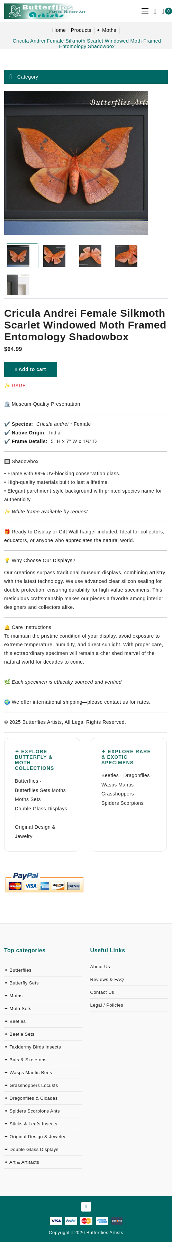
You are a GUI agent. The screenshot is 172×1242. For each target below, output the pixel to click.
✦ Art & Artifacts (21, 1162)
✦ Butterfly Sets (21, 983)
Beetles (110, 775)
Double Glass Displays (41, 808)
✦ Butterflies (17, 970)
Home (59, 30)
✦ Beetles (15, 1021)
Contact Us (102, 992)
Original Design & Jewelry (35, 831)
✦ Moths (106, 30)
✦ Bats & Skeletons (25, 1059)
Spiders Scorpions (122, 803)
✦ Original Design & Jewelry (34, 1136)
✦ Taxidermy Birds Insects (32, 1047)
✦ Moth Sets (17, 1008)
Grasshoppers (117, 793)
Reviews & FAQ (107, 979)
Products (81, 30)
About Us (100, 966)
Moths (59, 790)
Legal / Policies (106, 1005)
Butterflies (26, 781)
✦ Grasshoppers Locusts (31, 1085)
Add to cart (30, 369)
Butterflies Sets (32, 790)
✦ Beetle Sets (19, 1034)
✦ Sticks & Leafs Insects (30, 1123)
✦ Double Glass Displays (31, 1149)
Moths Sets (28, 799)
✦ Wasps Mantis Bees (28, 1072)
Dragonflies (136, 775)
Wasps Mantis (117, 785)
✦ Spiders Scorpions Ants (32, 1111)
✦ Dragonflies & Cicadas (31, 1098)
